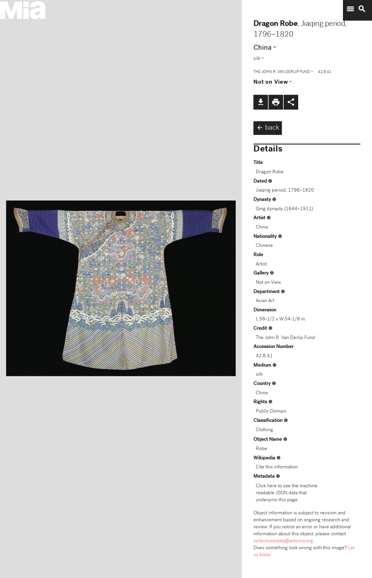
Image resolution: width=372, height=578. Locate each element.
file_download (260, 102)
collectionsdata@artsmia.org (283, 541)
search (361, 9)
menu (350, 9)
